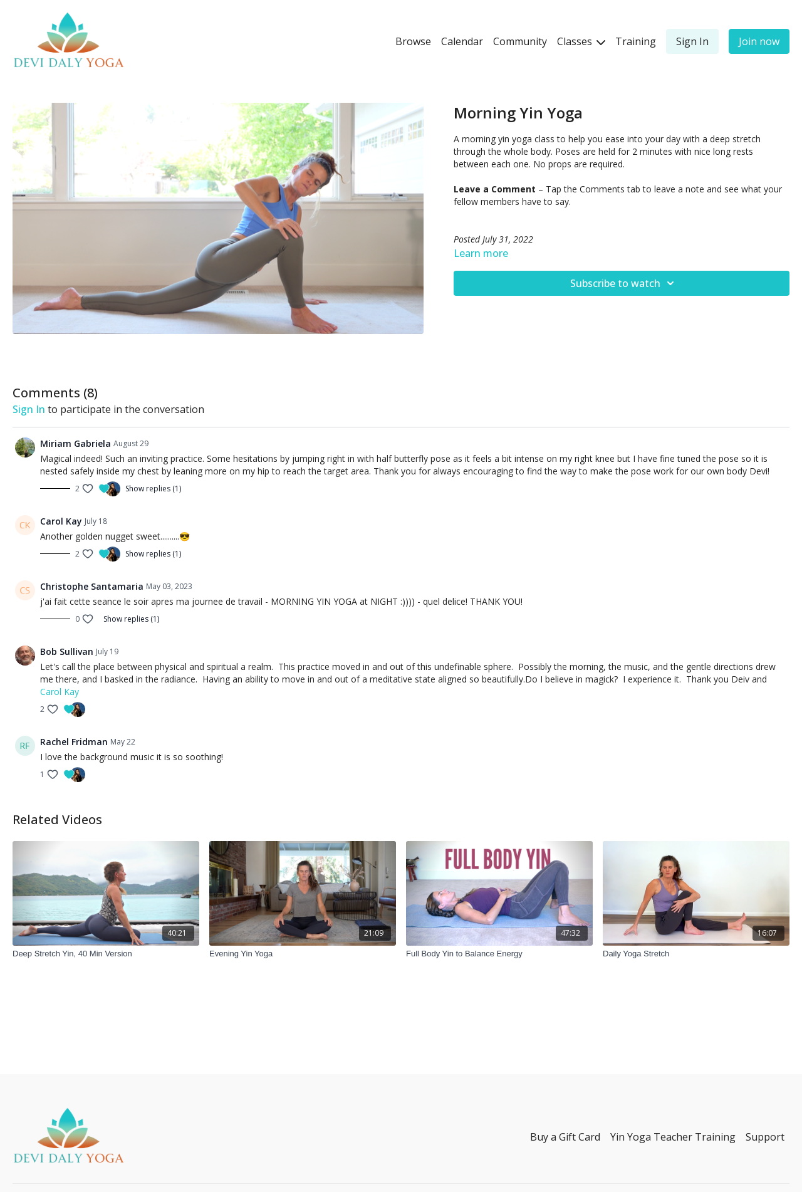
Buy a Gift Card (565, 1137)
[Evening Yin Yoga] (302, 954)
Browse (413, 41)
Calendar (462, 41)
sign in (29, 409)
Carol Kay (61, 521)
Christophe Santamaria (91, 586)
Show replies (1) (153, 489)
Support (765, 1137)
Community (520, 41)
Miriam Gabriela (75, 443)
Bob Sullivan (66, 651)
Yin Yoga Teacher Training (673, 1137)
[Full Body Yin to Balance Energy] (499, 954)
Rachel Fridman (74, 742)
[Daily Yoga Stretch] (696, 954)
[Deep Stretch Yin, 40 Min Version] (106, 954)
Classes (581, 41)
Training (635, 41)
